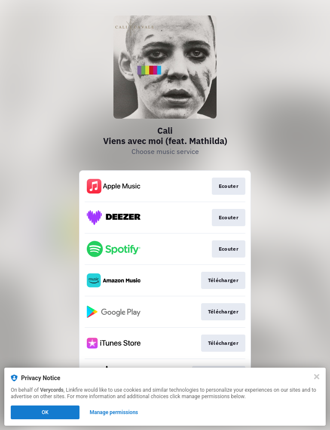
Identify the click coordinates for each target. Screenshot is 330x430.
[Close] (317, 377)
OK (45, 412)
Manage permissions (114, 412)
